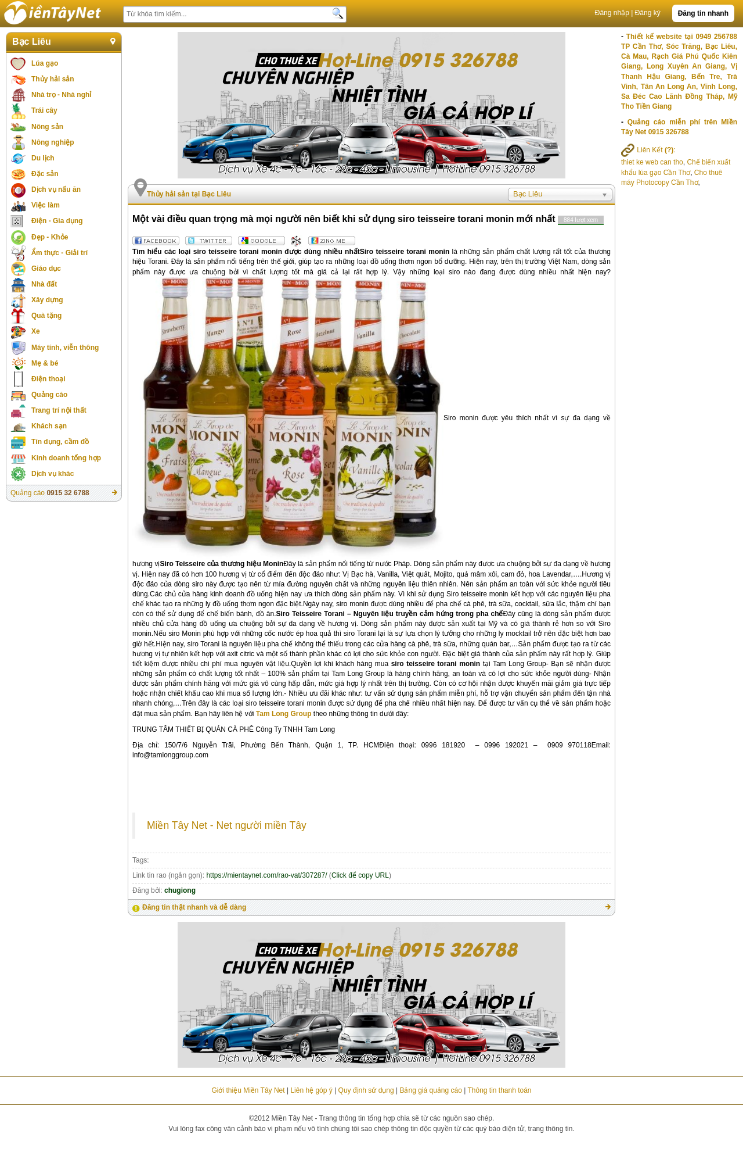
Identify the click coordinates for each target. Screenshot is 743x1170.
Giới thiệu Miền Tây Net (247, 1090)
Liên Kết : (648, 150)
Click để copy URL (360, 875)
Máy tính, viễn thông (65, 348)
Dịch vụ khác (52, 474)
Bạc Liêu (31, 41)
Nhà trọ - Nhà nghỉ (61, 95)
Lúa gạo (44, 63)
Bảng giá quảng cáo (430, 1090)
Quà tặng (46, 316)
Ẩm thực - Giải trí (59, 253)
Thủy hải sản (52, 79)
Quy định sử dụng (366, 1090)
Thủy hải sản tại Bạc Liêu (189, 194)
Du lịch (43, 158)
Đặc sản (45, 174)
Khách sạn (49, 426)
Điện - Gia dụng (57, 221)
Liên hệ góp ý (311, 1090)
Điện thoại (48, 379)
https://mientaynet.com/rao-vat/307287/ (266, 875)
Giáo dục (46, 268)
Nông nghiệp (52, 142)
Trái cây (44, 110)
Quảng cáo (49, 395)
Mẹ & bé (44, 363)
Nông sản (47, 127)
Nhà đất (44, 284)
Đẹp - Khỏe (49, 237)
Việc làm (45, 205)
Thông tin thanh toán (499, 1090)
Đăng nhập (612, 13)
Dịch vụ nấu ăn (56, 189)
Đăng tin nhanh (703, 13)
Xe (35, 331)
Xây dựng (47, 300)
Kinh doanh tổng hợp (66, 458)
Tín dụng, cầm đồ (60, 442)
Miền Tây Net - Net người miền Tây (226, 825)
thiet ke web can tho (652, 162)
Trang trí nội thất (58, 410)
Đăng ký (648, 13)
